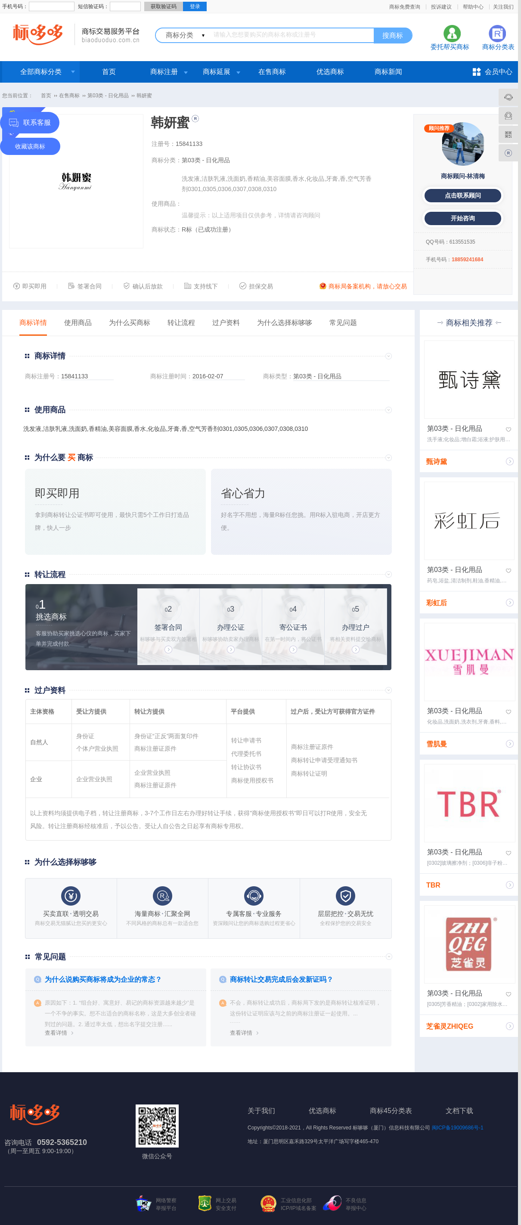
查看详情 (56, 1033)
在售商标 (272, 71)
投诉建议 (441, 7)
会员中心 (498, 71)
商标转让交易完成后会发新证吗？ (281, 979)
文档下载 (459, 1110)
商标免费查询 (404, 7)
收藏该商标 (30, 146)
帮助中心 (473, 7)
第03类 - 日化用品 (108, 96)
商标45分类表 (391, 1110)
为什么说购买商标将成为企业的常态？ (103, 979)
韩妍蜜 (144, 96)
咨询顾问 (308, 215)
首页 (109, 71)
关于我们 (261, 1110)
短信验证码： (93, 6)
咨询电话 (18, 1142)
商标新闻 (388, 71)
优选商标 (330, 71)
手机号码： (15, 6)
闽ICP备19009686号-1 (458, 1128)
